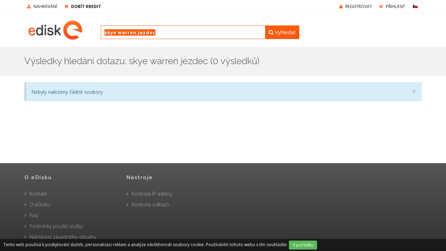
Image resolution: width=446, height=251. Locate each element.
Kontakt (38, 193)
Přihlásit (392, 6)
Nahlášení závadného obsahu (63, 237)
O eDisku (40, 204)
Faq (34, 215)
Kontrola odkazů (150, 204)
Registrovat (355, 6)
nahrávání (42, 6)
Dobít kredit (82, 6)
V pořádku (303, 245)
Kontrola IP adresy (152, 193)
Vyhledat (282, 32)
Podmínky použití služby (56, 226)
